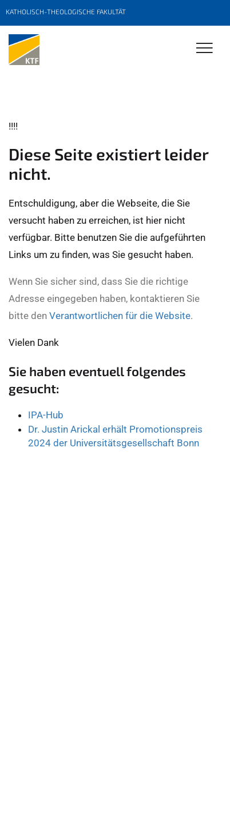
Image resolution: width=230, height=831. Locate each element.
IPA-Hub (46, 415)
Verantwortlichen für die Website (120, 315)
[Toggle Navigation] (204, 48)
